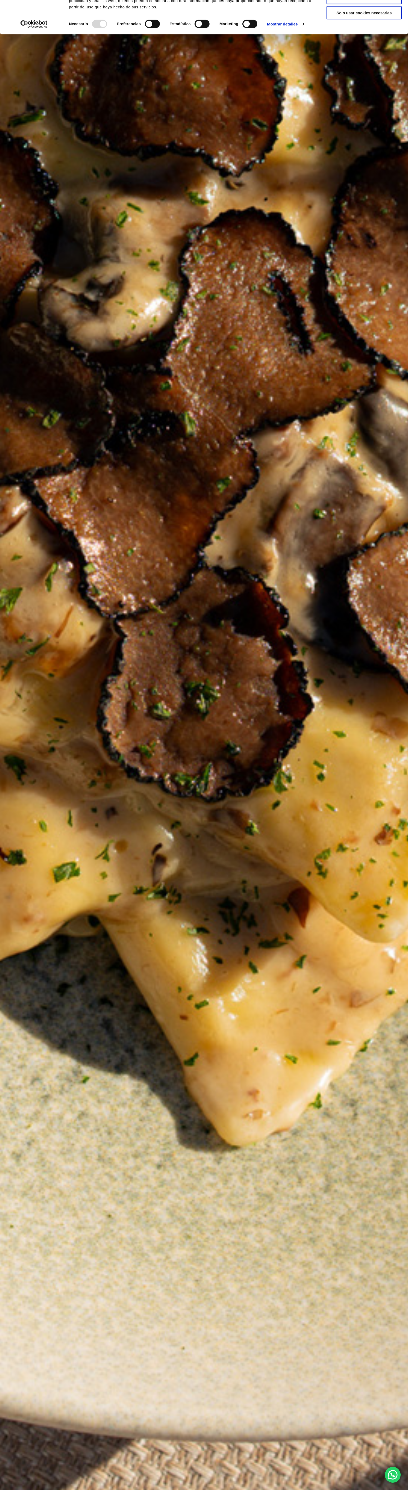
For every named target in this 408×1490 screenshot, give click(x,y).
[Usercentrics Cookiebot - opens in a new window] (34, 55)
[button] (393, 1475)
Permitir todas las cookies (364, 13)
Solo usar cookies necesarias (364, 43)
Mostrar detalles (282, 55)
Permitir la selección (364, 28)
